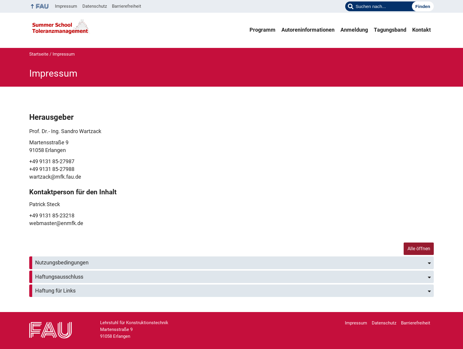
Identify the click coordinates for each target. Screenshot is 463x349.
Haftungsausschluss (59, 277)
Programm (262, 30)
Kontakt (421, 30)
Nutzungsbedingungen (62, 263)
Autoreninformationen (308, 30)
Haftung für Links (55, 291)
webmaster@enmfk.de (56, 223)
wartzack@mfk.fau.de (55, 177)
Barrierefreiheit (126, 6)
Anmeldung (354, 30)
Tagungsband (390, 30)
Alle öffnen (418, 248)
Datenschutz (94, 6)
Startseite (38, 54)
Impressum (66, 6)
